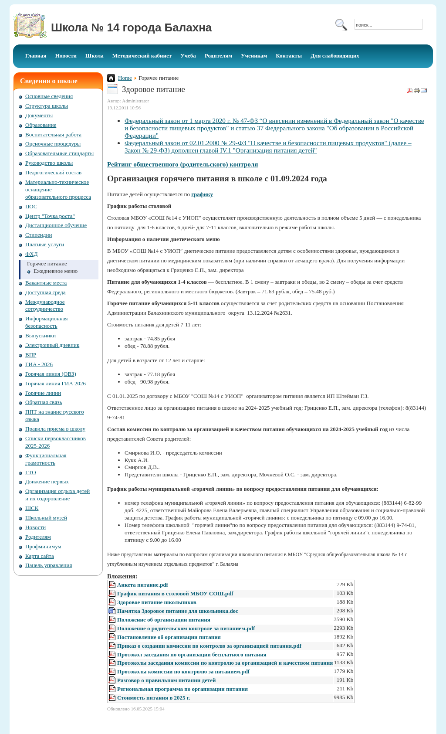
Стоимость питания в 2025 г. (153, 697)
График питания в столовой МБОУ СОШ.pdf (175, 593)
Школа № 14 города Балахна (131, 27)
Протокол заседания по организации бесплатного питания (192, 654)
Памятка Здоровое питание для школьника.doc (177, 611)
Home (125, 78)
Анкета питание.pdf (142, 584)
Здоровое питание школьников (156, 602)
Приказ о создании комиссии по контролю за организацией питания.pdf (209, 645)
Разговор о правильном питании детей (166, 680)
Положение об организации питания (163, 619)
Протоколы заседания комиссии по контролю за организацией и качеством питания (225, 662)
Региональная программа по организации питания (182, 689)
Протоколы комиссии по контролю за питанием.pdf (183, 671)
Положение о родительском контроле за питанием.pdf (186, 628)
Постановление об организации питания (169, 637)
